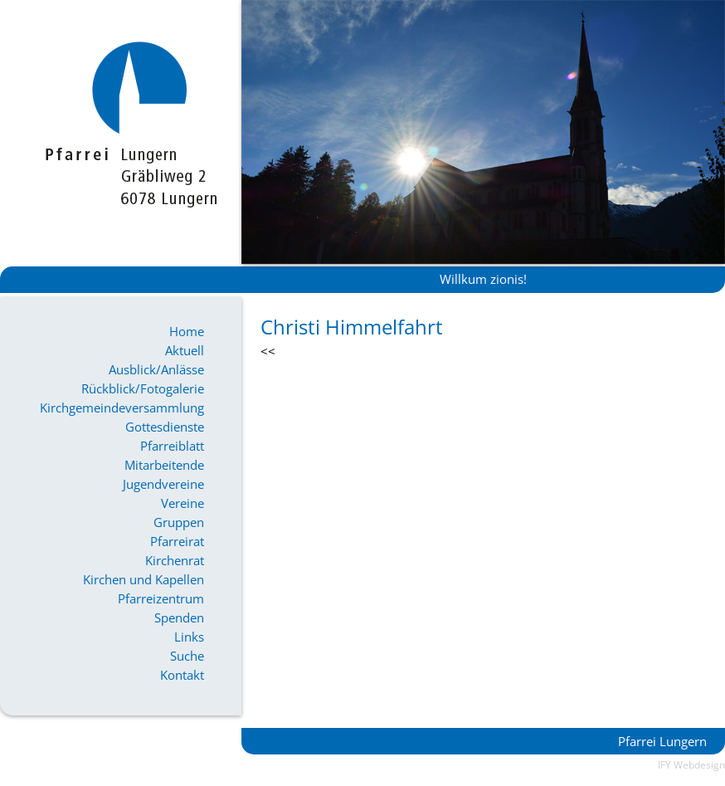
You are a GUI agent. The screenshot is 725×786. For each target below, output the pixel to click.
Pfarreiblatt (172, 445)
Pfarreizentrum (161, 598)
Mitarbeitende (164, 464)
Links (189, 636)
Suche (187, 655)
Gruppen (178, 522)
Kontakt (182, 674)
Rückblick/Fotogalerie (142, 388)
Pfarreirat (177, 541)
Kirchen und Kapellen (143, 579)
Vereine (182, 503)
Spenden (179, 617)
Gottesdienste (164, 426)
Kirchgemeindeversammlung (122, 407)
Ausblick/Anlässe (156, 369)
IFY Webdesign (691, 765)
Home (186, 331)
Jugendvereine (163, 484)
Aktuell (184, 350)
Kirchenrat (174, 560)
